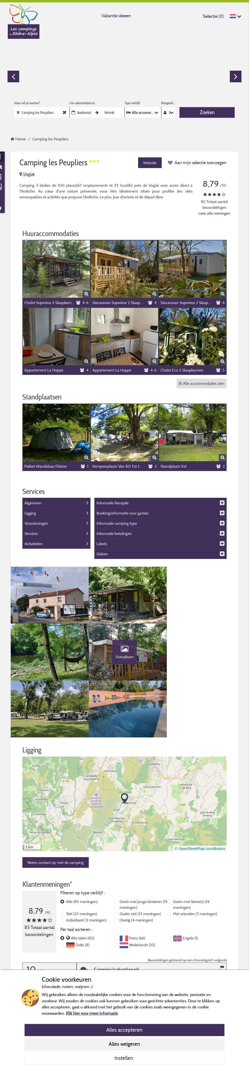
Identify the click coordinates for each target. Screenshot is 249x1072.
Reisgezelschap (168, 103)
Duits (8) (82, 890)
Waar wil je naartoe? (27, 103)
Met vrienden (195, 859)
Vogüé (27, 174)
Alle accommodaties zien (201, 383)
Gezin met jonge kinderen (143, 850)
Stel (81, 859)
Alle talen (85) (82, 883)
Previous (13, 76)
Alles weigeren (124, 1044)
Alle (82, 847)
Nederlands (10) (142, 890)
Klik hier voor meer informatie (92, 1013)
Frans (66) (137, 883)
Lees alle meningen (214, 213)
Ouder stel (140, 859)
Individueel (86, 865)
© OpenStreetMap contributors (200, 794)
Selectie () (213, 16)
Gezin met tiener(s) (191, 850)
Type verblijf (132, 103)
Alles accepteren (124, 1030)
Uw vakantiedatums (82, 103)
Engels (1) (190, 883)
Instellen (124, 1058)
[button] (124, 744)
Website (149, 162)
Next (235, 76)
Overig (136, 865)
